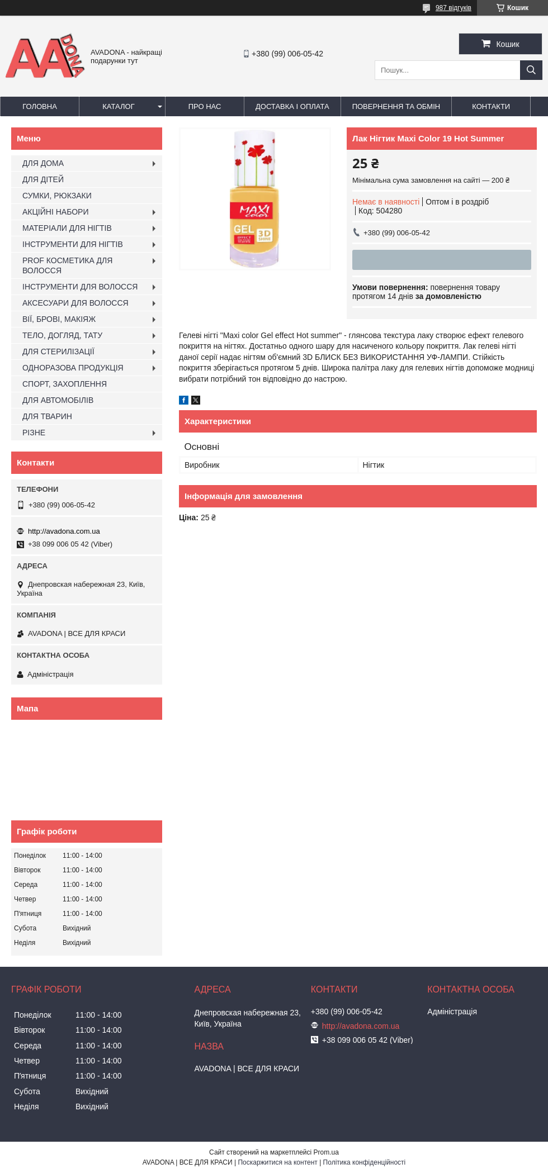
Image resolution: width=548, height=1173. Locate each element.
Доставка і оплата (292, 106)
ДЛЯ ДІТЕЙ (43, 179)
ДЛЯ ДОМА (43, 163)
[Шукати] (531, 70)
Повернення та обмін (396, 106)
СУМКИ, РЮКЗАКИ (57, 195)
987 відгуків (453, 8)
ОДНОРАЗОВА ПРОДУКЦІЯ (73, 367)
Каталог (118, 106)
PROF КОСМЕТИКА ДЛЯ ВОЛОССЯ (67, 265)
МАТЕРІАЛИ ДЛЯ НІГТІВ (67, 228)
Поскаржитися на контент (277, 1162)
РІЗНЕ (33, 432)
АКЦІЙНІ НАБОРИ (55, 211)
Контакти (491, 106)
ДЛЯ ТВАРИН (47, 416)
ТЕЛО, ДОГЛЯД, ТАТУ (62, 335)
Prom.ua (326, 1152)
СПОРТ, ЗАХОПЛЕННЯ (64, 383)
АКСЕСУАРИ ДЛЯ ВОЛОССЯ (75, 302)
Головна (39, 106)
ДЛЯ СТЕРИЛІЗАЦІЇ (58, 351)
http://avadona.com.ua (64, 531)
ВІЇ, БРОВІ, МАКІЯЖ (59, 319)
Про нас (204, 106)
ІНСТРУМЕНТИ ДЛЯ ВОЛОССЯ (80, 286)
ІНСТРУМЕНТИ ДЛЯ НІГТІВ (72, 244)
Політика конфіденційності (364, 1162)
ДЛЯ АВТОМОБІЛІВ (57, 400)
